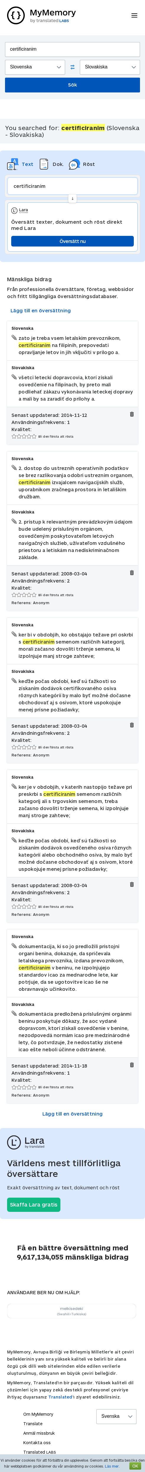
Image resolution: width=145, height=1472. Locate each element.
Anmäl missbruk (39, 1433)
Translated (60, 1396)
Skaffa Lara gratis (33, 1204)
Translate (32, 1423)
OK (135, 1465)
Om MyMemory (38, 1414)
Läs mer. (112, 1466)
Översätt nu (72, 241)
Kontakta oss (37, 1442)
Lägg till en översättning (41, 310)
